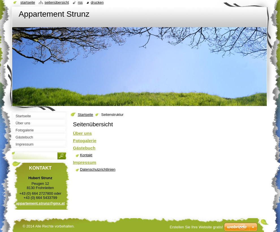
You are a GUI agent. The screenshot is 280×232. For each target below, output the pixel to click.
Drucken (97, 2)
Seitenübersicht (56, 2)
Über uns (82, 133)
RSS (80, 2)
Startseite (85, 114)
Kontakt (86, 155)
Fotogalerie (84, 140)
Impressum (84, 162)
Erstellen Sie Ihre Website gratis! (196, 227)
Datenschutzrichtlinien (97, 169)
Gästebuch (84, 148)
